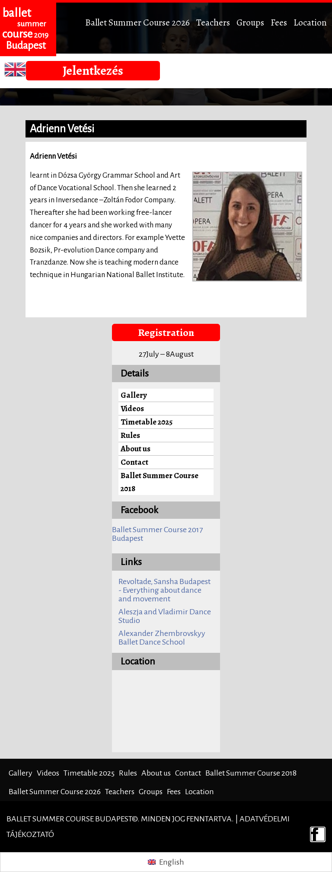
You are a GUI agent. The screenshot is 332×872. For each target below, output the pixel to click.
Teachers (213, 22)
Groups (250, 22)
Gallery (134, 395)
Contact (134, 462)
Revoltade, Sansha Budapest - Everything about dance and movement (164, 590)
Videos (132, 408)
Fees (279, 22)
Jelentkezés (93, 70)
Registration (166, 332)
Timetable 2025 (146, 421)
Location (310, 22)
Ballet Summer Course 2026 (137, 22)
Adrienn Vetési (62, 128)
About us (135, 448)
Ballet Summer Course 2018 (159, 482)
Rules (130, 435)
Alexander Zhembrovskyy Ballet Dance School (161, 637)
